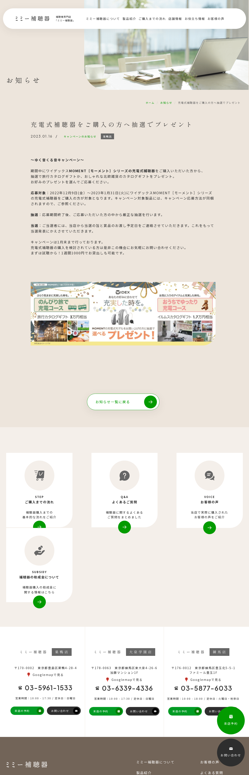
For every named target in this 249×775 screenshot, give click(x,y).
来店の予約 (22, 641)
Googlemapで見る (48, 605)
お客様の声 (215, 19)
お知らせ (166, 102)
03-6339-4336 (127, 619)
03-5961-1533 (49, 618)
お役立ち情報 (194, 19)
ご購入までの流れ (152, 19)
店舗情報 (175, 19)
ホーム (150, 102)
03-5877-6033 (206, 619)
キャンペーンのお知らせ (80, 136)
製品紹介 (129, 19)
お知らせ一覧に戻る (113, 401)
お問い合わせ (60, 641)
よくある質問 (211, 703)
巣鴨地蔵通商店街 (30, 757)
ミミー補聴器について (103, 19)
